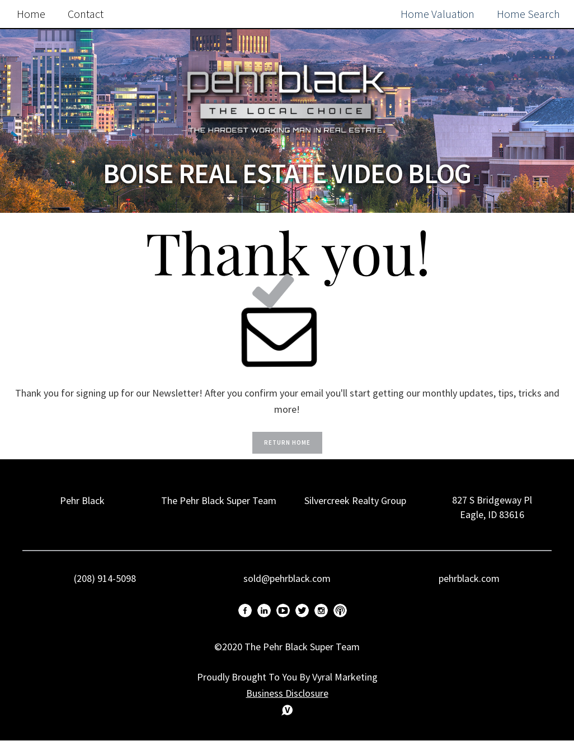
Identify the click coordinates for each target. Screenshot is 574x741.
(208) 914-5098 (105, 578)
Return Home (287, 442)
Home (31, 14)
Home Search (528, 14)
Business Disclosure (287, 693)
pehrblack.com (469, 578)
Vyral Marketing (345, 676)
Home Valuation (437, 14)
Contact (85, 14)
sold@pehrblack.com (287, 578)
